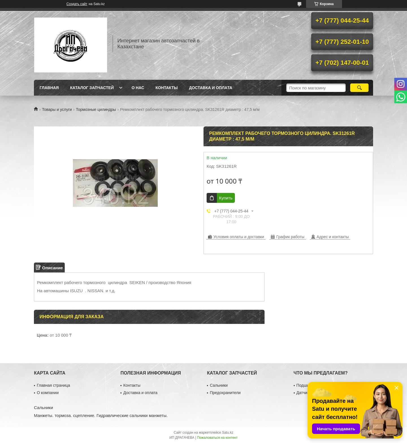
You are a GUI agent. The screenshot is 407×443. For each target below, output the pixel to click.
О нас (137, 87)
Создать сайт (76, 4)
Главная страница (53, 385)
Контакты (166, 87)
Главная (49, 87)
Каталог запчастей (92, 87)
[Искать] (359, 87)
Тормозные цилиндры (96, 109)
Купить (225, 197)
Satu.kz (227, 433)
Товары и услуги (57, 109)
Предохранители (225, 392)
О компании (48, 392)
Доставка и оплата (210, 87)
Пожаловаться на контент (217, 438)
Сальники (219, 385)
